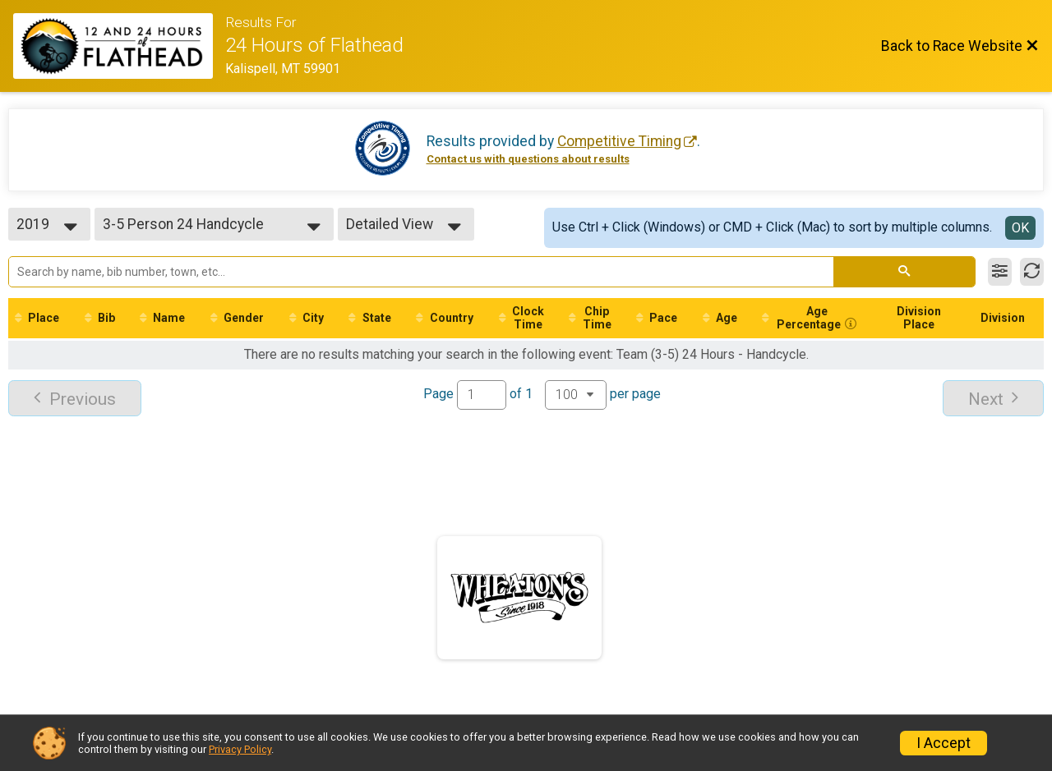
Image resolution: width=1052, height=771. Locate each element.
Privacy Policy (240, 749)
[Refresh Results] (1032, 272)
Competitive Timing (619, 141)
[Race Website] (119, 46)
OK (1020, 228)
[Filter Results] (1000, 272)
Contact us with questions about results (528, 159)
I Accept (943, 743)
